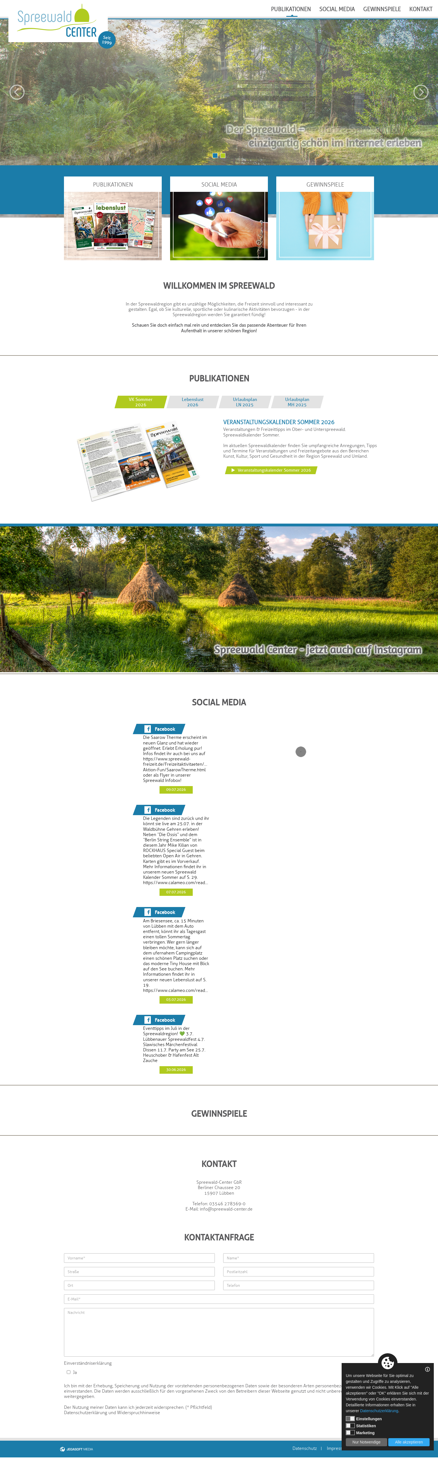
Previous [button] (17, 92)
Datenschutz (304, 1448)
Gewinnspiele (382, 9)
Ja (72, 1372)
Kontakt (420, 9)
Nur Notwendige (366, 1442)
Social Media (337, 9)
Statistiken (361, 1425)
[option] (219, 92)
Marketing (360, 1432)
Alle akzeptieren (409, 1442)
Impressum (337, 1448)
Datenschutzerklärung (379, 1411)
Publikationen (291, 9)
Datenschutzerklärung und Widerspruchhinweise (112, 1413)
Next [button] (421, 92)
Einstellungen (364, 1418)
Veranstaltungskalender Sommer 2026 (271, 470)
